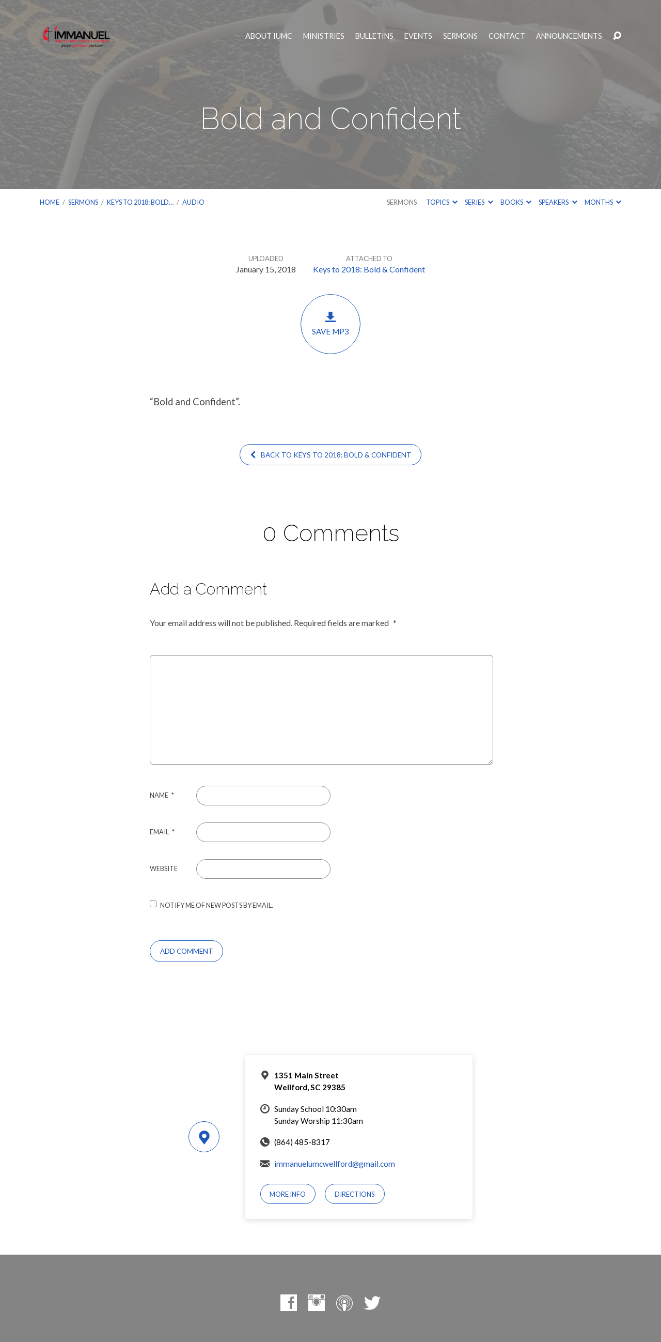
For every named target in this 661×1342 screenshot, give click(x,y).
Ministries (323, 36)
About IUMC (268, 36)
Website (164, 868)
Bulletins (374, 36)
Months (603, 202)
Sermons (460, 36)
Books (515, 202)
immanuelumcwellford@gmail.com (334, 1163)
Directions (355, 1194)
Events (418, 36)
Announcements (569, 36)
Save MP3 (330, 323)
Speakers (558, 202)
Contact (507, 36)
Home (49, 202)
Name (162, 795)
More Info (288, 1194)
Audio (193, 202)
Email (162, 832)
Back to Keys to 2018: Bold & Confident (330, 455)
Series (479, 202)
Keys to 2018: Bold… (140, 202)
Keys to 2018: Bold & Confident (369, 269)
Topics (442, 202)
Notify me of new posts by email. (216, 905)
